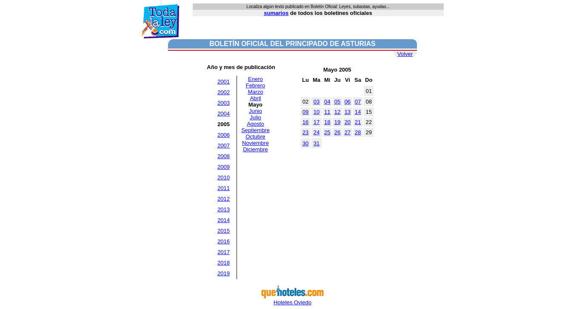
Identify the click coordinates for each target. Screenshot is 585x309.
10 (317, 112)
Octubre (255, 136)
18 (327, 122)
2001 (223, 81)
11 (327, 112)
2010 (223, 177)
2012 (223, 199)
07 (358, 101)
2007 (223, 145)
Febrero (255, 85)
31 (317, 143)
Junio (255, 111)
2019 (223, 273)
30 (305, 143)
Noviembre (255, 143)
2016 (223, 241)
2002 (223, 92)
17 (317, 122)
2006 (223, 135)
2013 (223, 209)
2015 (223, 231)
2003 (223, 103)
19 (337, 122)
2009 (223, 167)
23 (305, 132)
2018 (223, 263)
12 (337, 112)
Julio (255, 117)
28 (358, 132)
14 (358, 112)
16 (305, 122)
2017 (223, 252)
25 (327, 132)
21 (358, 122)
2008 (223, 156)
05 (337, 101)
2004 (223, 113)
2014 (223, 220)
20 (348, 122)
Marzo (255, 92)
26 (337, 132)
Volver (405, 54)
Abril (255, 98)
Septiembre (255, 130)
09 (305, 112)
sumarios (276, 13)
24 (317, 132)
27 (348, 132)
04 (327, 101)
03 (317, 101)
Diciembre (255, 149)
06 (348, 101)
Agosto (255, 124)
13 (348, 112)
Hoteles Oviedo (293, 300)
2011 (223, 188)
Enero (255, 79)
